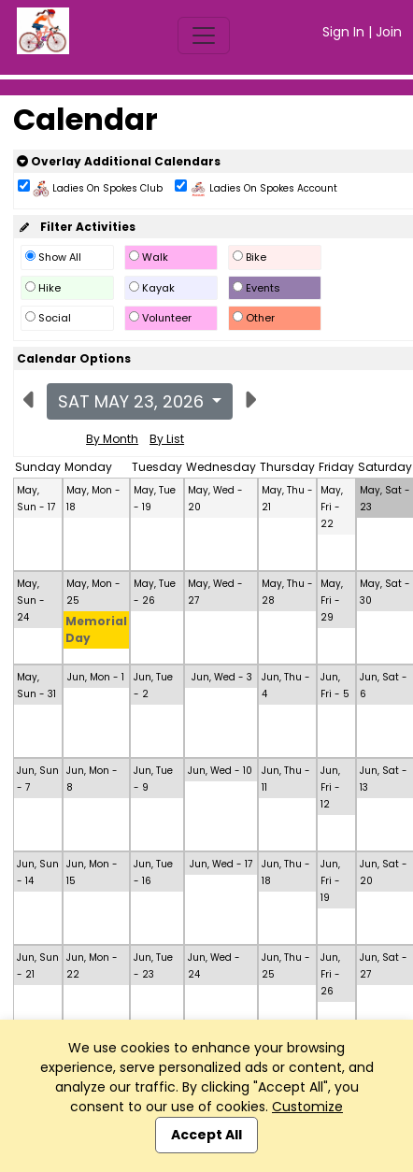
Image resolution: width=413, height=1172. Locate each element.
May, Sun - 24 (31, 600)
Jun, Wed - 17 (221, 864)
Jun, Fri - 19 (330, 881)
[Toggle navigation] (204, 35)
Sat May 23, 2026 (133, 401)
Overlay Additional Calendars (119, 161)
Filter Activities (76, 227)
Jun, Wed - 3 (222, 677)
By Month (112, 439)
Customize (307, 1106)
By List (167, 439)
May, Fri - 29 (331, 600)
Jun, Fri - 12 (330, 787)
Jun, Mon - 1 (95, 677)
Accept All (206, 1134)
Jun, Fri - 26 (330, 974)
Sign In (343, 31)
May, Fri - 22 (331, 507)
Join (389, 31)
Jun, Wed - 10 (220, 771)
